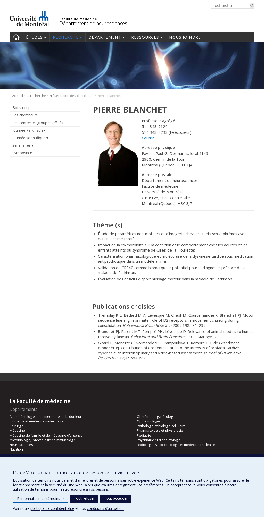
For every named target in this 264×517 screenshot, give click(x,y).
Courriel (148, 137)
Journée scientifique (28, 137)
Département (105, 37)
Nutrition (16, 449)
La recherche (36, 95)
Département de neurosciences (93, 23)
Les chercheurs (25, 115)
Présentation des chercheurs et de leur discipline (71, 95)
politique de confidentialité (52, 508)
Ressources (145, 37)
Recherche (66, 37)
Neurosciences (21, 444)
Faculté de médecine (78, 18)
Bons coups (22, 107)
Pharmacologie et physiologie (160, 430)
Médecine (17, 430)
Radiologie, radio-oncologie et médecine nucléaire (176, 444)
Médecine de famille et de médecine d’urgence (46, 435)
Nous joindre (185, 37)
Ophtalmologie (148, 421)
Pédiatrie (144, 435)
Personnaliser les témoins (40, 498)
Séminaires (21, 145)
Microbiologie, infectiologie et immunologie (43, 440)
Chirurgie (17, 425)
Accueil (16, 37)
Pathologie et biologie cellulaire (161, 425)
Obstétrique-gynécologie (156, 416)
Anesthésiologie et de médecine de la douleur (45, 416)
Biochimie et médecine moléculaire (37, 421)
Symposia (20, 152)
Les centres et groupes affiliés (37, 122)
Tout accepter (116, 498)
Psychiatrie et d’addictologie (158, 440)
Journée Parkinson (27, 130)
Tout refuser (84, 498)
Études (34, 37)
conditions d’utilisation (105, 508)
